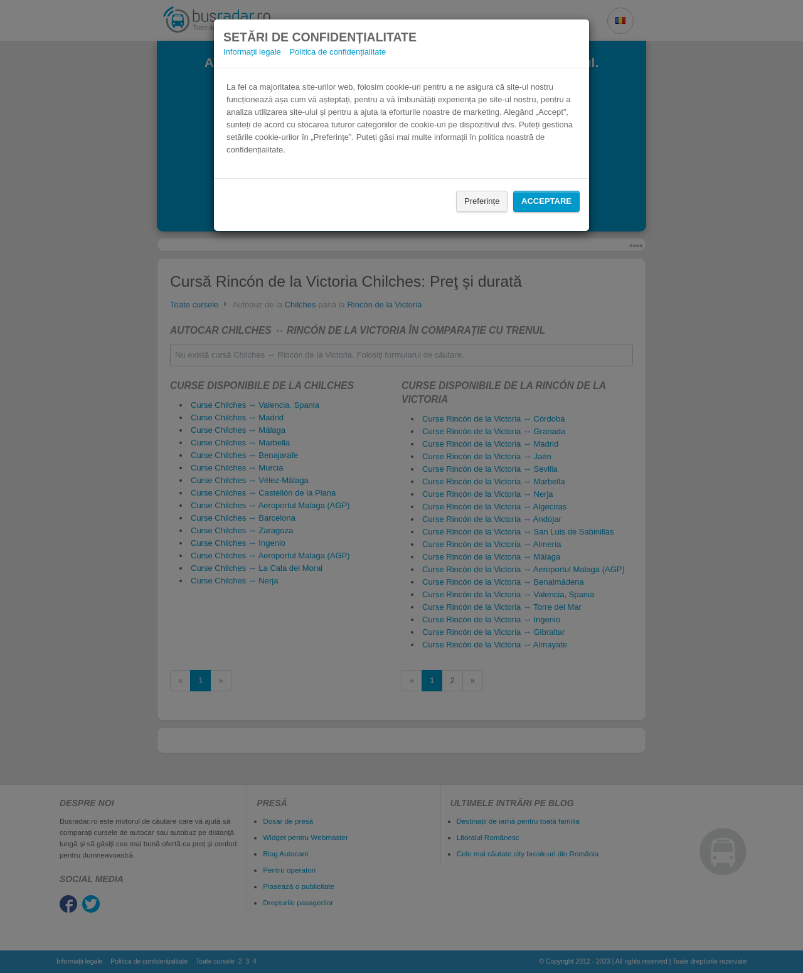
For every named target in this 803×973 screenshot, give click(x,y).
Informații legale (252, 51)
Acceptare (546, 201)
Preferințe (481, 201)
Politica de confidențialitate (337, 51)
